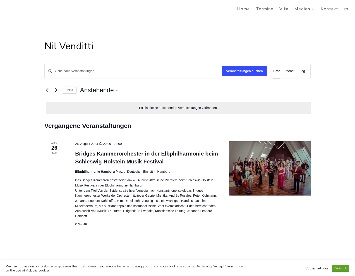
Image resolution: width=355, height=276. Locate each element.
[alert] (178, 108)
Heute (69, 90)
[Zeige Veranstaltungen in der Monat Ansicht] (290, 71)
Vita (283, 9)
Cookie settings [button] (317, 268)
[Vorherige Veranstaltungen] (47, 90)
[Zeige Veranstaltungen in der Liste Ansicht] (276, 71)
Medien (302, 9)
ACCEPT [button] (341, 268)
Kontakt (329, 9)
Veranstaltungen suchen (244, 71)
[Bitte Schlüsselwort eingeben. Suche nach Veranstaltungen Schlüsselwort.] (133, 71)
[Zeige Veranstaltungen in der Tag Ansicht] (302, 71)
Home (243, 9)
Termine (264, 9)
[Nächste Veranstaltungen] (56, 90)
